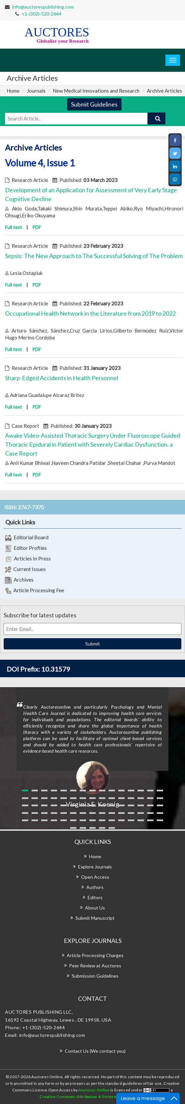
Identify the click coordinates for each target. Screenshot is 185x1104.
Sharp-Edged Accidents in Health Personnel (61, 377)
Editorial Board (26, 537)
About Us (95, 907)
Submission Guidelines (95, 976)
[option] (92, 748)
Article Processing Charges (95, 955)
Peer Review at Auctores (95, 965)
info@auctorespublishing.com (43, 7)
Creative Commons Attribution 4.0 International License (92, 1096)
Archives (19, 580)
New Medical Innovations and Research (96, 91)
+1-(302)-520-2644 (41, 14)
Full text (13, 227)
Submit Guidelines (94, 104)
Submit (92, 643)
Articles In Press (28, 558)
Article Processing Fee (34, 590)
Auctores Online (94, 1089)
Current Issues (25, 569)
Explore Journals (95, 866)
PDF (36, 227)
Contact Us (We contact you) (95, 1051)
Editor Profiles (26, 548)
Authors (95, 887)
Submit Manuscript (95, 918)
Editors (95, 897)
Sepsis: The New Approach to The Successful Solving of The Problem (94, 255)
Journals (36, 91)
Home (13, 91)
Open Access (95, 877)
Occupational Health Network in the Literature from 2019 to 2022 (90, 313)
